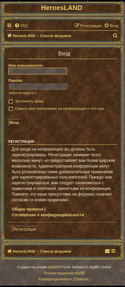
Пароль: (15, 80)
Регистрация (24, 229)
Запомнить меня (29, 101)
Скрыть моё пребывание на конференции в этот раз (59, 108)
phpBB (53, 267)
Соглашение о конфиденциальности (48, 215)
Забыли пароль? (22, 93)
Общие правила (27, 209)
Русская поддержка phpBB (64, 273)
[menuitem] (21, 26)
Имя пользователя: (26, 65)
